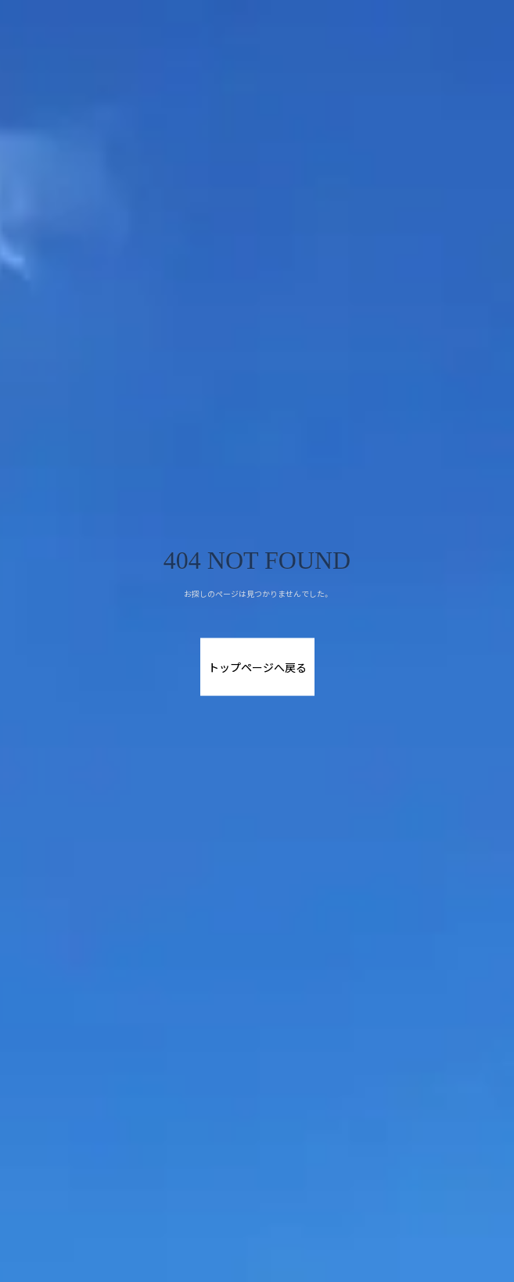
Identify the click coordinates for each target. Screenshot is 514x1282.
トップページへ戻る (257, 667)
